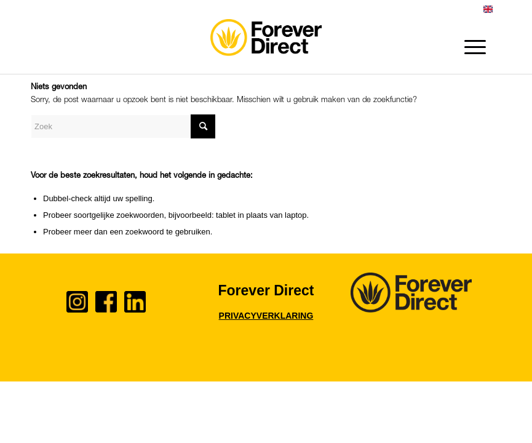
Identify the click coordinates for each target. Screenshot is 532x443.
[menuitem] (488, 12)
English (488, 9)
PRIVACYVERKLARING (266, 316)
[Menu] (469, 46)
